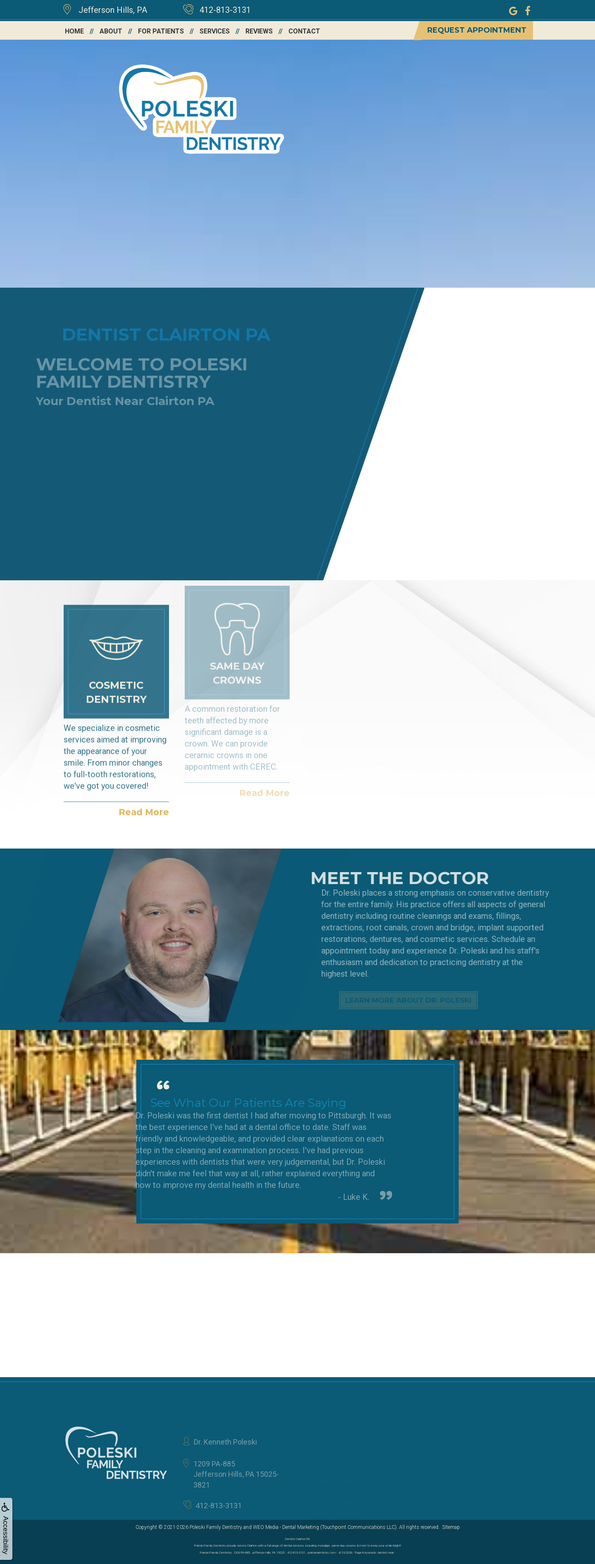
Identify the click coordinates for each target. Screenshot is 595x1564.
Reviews (259, 31)
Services (215, 31)
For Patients (161, 31)
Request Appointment (476, 30)
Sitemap (451, 1527)
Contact (304, 31)
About (111, 31)
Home (74, 31)
